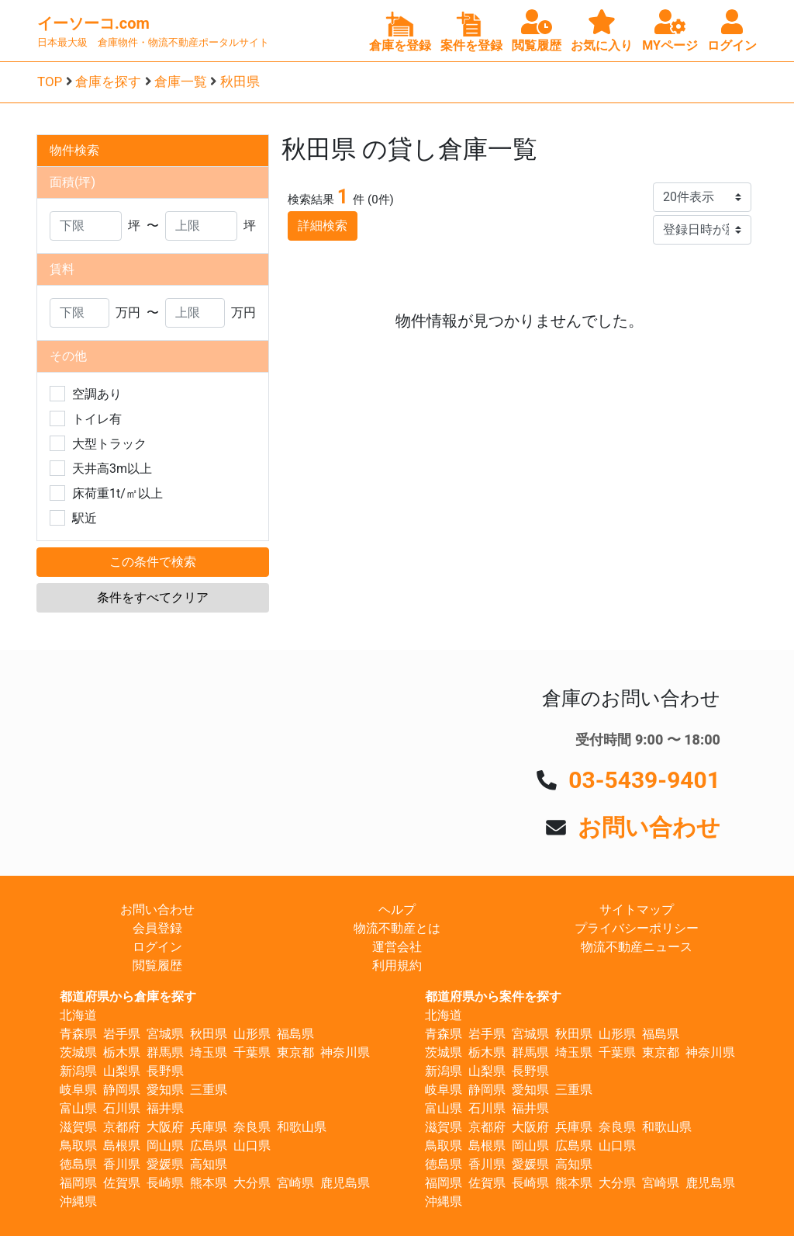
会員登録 (157, 928)
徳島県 (78, 1164)
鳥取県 (78, 1145)
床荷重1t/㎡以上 (117, 493)
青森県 (78, 1033)
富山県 (78, 1108)
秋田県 (240, 81)
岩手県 (121, 1033)
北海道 (78, 1015)
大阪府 (165, 1127)
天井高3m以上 (112, 468)
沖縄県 (78, 1201)
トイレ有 (97, 418)
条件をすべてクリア (153, 597)
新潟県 (78, 1071)
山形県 (252, 1033)
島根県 (121, 1145)
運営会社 (397, 946)
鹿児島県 (345, 1182)
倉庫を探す (108, 81)
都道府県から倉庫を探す (128, 996)
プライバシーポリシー (637, 928)
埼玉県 (208, 1052)
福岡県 (78, 1182)
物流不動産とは (397, 928)
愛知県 (165, 1089)
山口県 (252, 1145)
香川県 (121, 1164)
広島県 (208, 1145)
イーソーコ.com (93, 23)
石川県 (121, 1108)
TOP (49, 81)
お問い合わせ (649, 827)
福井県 (165, 1108)
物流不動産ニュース (636, 946)
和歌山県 (301, 1127)
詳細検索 (322, 225)
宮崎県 (295, 1182)
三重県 (208, 1089)
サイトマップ (636, 909)
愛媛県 (165, 1164)
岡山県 (165, 1145)
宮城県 (165, 1033)
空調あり (97, 394)
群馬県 (165, 1052)
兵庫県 (208, 1127)
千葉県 (252, 1052)
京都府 (121, 1127)
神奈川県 (345, 1052)
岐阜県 (78, 1089)
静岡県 (121, 1089)
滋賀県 (78, 1127)
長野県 (165, 1071)
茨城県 (78, 1052)
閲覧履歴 (157, 965)
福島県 (295, 1033)
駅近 (84, 518)
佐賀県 (121, 1182)
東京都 (295, 1052)
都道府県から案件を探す (493, 996)
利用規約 (397, 965)
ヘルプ (397, 909)
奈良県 (252, 1127)
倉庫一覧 (180, 81)
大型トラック (109, 443)
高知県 (208, 1164)
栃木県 (121, 1052)
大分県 (252, 1182)
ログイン (157, 946)
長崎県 (165, 1182)
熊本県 (208, 1182)
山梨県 (121, 1071)
